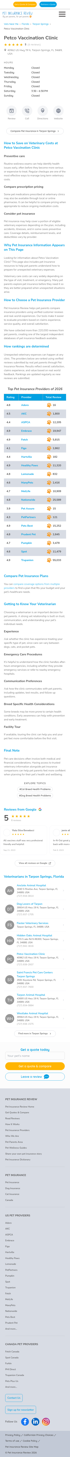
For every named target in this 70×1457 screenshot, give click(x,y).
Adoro (25, 405)
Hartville (26, 457)
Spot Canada (11, 1357)
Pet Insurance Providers (17, 1130)
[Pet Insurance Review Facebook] (25, 1422)
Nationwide (28, 500)
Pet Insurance (12, 1182)
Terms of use (12, 1440)
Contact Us (14, 1398)
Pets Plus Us (11, 1381)
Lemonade (27, 474)
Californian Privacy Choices (38, 1435)
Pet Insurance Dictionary (17, 1159)
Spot (24, 551)
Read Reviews (12, 1118)
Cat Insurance (12, 1194)
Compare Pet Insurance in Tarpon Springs (35, 131)
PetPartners (28, 517)
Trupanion (27, 560)
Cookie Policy (30, 1440)
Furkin (8, 1363)
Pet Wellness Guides (16, 1147)
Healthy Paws (29, 465)
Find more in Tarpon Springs (35, 1033)
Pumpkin (26, 543)
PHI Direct (10, 1369)
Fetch (24, 439)
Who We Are (12, 1136)
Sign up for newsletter (20, 1410)
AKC (24, 413)
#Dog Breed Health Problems (35, 795)
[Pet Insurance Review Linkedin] (35, 1422)
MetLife (25, 491)
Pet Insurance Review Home (19, 1106)
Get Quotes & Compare (17, 1112)
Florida (25, 24)
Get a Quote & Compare (25, 4)
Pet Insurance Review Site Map (21, 1446)
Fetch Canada (12, 1351)
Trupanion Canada (14, 1375)
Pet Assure (28, 508)
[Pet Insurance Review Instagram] (46, 1422)
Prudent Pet (28, 534)
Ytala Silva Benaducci (23, 830)
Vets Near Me (11, 24)
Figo (24, 448)
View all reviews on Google (35, 863)
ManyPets (27, 482)
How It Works (12, 1124)
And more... (11, 1328)
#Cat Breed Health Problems (35, 789)
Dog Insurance (12, 1188)
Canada (9, 1200)
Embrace (26, 431)
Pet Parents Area (14, 1142)
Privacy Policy (12, 1435)
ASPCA (25, 422)
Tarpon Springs (40, 24)
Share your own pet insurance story (23, 1153)
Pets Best (27, 526)
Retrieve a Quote (48, 4)
